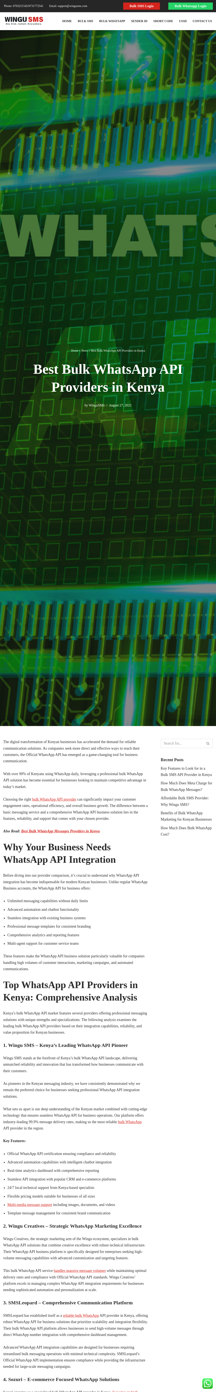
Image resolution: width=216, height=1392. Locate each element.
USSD (183, 21)
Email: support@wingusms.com (68, 6)
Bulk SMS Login (142, 6)
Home (66, 21)
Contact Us (202, 21)
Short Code (163, 21)
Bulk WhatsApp (111, 21)
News (84, 350)
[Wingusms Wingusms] (24, 21)
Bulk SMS (84, 21)
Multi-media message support (30, 1207)
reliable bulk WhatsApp (81, 1318)
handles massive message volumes (80, 1273)
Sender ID (139, 21)
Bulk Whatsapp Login (191, 6)
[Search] (182, 743)
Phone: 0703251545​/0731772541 (23, 6)
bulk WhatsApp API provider (54, 800)
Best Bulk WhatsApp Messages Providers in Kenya (61, 832)
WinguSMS (97, 405)
